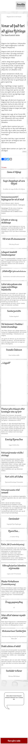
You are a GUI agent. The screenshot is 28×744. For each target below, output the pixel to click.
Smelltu (21, 5)
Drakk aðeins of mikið (11, 646)
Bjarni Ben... (14, 531)
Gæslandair (14, 518)
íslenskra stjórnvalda (14, 567)
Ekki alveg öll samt (14, 244)
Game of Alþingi (14, 172)
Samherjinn (14, 631)
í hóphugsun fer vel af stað (12, 198)
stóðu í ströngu (12, 454)
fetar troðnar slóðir (14, 355)
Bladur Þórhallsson (10, 583)
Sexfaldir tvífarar (14, 671)
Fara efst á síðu (14, 740)
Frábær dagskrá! (14, 316)
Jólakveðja (14, 271)
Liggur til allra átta (14, 445)
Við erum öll (14, 239)
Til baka (3, 167)
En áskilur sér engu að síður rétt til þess (14, 189)
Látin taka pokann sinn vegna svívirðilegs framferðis (11, 287)
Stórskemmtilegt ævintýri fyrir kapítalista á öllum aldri (14, 637)
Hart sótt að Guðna (14, 476)
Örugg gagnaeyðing (14, 602)
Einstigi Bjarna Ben (14, 439)
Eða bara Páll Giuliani (14, 676)
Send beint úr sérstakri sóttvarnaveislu (14, 276)
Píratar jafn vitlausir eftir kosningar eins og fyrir (13, 410)
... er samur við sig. (14, 537)
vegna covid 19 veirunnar (14, 574)
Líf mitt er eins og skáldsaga (9, 221)
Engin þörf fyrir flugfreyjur (14, 524)
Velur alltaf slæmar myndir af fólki (13, 616)
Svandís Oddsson (14, 349)
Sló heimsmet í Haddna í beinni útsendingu (12, 325)
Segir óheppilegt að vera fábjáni (14, 182)
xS (14, 608)
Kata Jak (12, 544)
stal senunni (10, 491)
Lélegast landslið (9, 253)
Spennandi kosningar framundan (14, 482)
